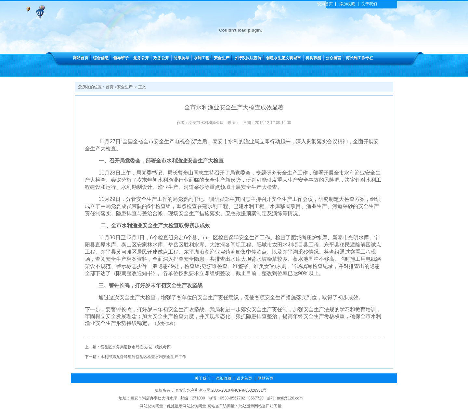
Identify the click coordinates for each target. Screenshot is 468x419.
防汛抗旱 (181, 58)
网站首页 (80, 58)
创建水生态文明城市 (283, 58)
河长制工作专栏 (359, 58)
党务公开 (141, 58)
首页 (109, 87)
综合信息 (101, 58)
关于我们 (369, 4)
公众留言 (333, 58)
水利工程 (201, 58)
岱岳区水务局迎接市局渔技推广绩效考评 (135, 347)
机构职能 (313, 58)
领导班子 (121, 58)
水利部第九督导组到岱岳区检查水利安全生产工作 (143, 357)
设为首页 (325, 4)
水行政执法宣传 (247, 58)
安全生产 (221, 58)
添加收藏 (347, 4)
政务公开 (161, 58)
